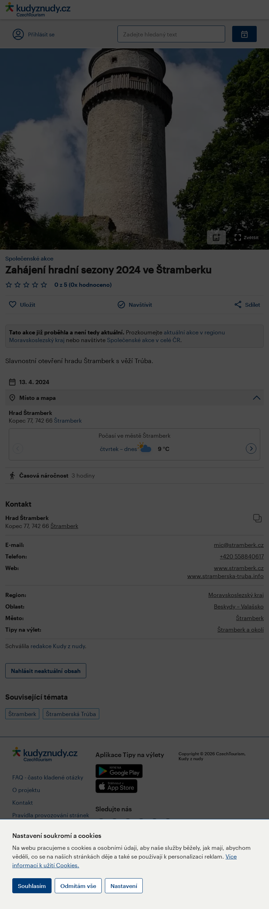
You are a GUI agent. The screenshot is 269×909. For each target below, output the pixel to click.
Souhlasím (32, 885)
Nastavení (123, 885)
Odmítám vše (78, 885)
